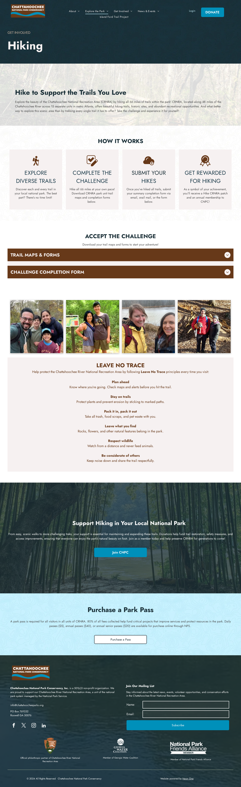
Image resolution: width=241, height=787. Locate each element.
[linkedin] (43, 726)
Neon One (188, 778)
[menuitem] (74, 11)
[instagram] (33, 726)
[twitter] (23, 726)
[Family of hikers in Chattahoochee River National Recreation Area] (36, 326)
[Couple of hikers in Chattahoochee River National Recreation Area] (92, 326)
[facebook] (13, 726)
